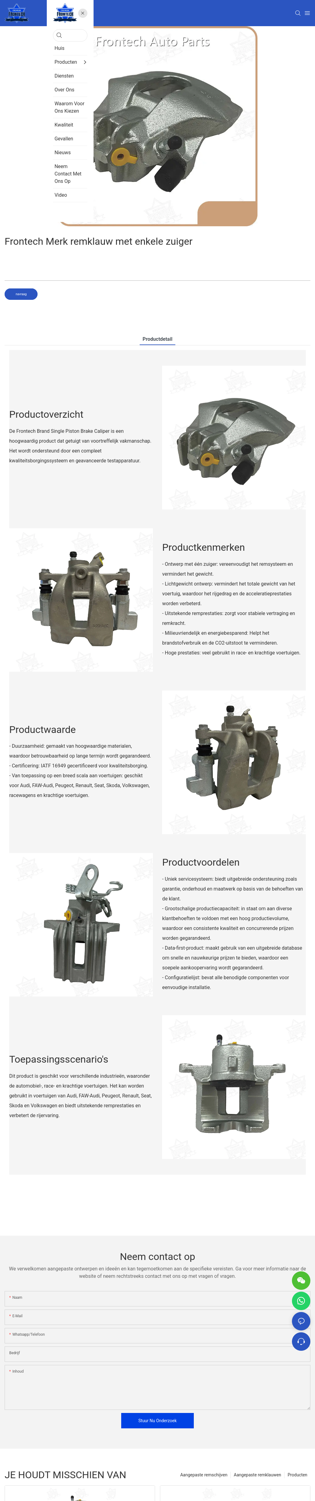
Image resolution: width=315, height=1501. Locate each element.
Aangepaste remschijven (203, 1474)
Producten (297, 1474)
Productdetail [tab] (158, 339)
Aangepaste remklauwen (257, 1474)
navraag (21, 294)
